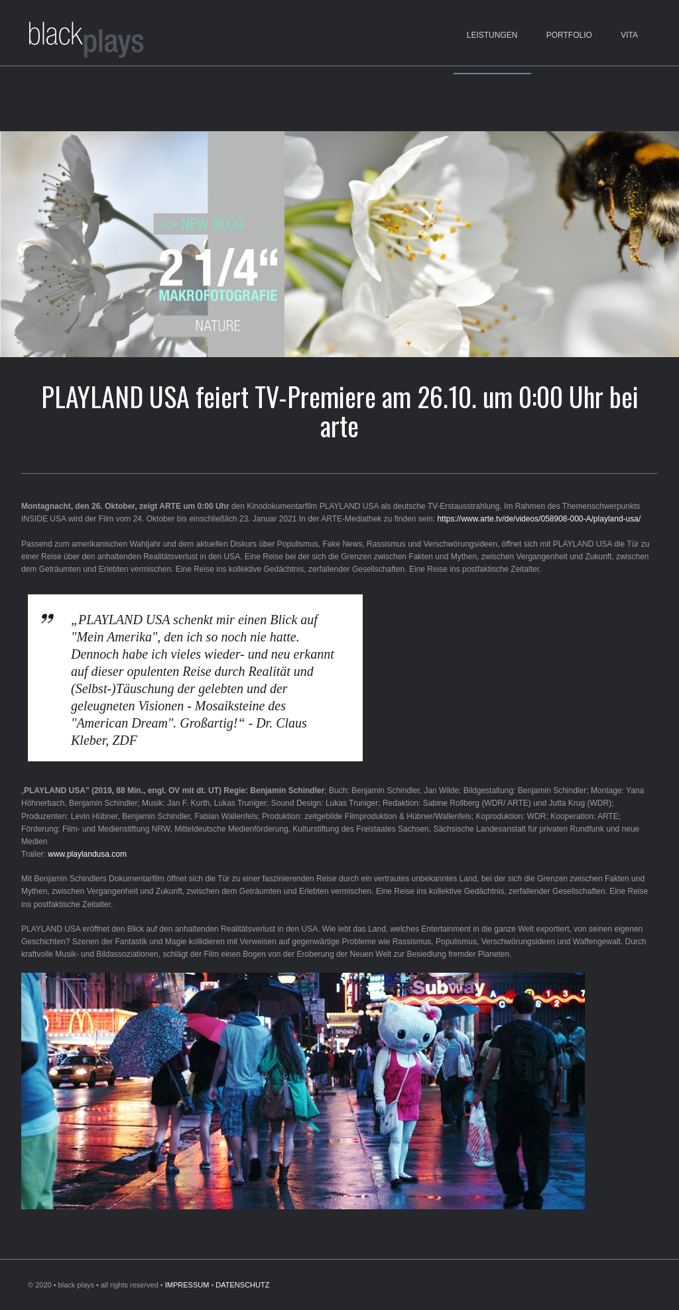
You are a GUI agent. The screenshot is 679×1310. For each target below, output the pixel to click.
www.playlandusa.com (87, 854)
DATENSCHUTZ (242, 1285)
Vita (629, 35)
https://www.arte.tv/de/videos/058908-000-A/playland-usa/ (539, 518)
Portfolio (569, 35)
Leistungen (492, 35)
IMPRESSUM (187, 1285)
